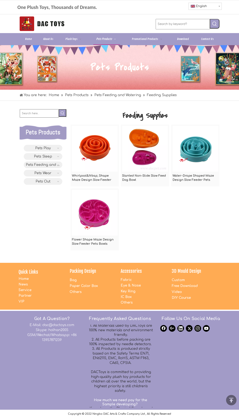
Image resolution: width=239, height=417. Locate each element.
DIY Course (181, 298)
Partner (25, 296)
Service (25, 290)
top (231, 400)
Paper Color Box (84, 286)
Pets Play (43, 148)
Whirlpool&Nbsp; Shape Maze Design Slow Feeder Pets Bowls (91, 178)
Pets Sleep (43, 156)
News (23, 284)
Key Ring (128, 291)
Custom (178, 280)
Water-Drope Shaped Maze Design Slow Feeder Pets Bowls (193, 178)
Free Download (185, 286)
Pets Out (43, 181)
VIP (21, 301)
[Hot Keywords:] (214, 24)
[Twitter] (189, 328)
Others (76, 292)
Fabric (126, 280)
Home (24, 279)
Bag (73, 280)
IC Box (126, 297)
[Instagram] (197, 328)
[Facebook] (163, 328)
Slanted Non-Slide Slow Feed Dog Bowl (144, 177)
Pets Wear (42, 173)
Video (177, 292)
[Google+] (172, 328)
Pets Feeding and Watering (44, 165)
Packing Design (83, 271)
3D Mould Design (186, 271)
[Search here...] (39, 113)
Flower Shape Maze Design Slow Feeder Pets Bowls (93, 241)
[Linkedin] (180, 328)
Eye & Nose (131, 285)
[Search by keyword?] (183, 24)
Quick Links (28, 272)
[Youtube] (206, 328)
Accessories (131, 271)
